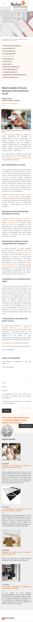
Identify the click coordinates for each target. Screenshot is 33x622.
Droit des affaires (8, 51)
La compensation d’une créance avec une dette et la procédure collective (16, 509)
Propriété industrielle (9, 72)
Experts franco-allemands (10, 67)
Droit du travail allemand (9, 103)
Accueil (3, 39)
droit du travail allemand (23, 252)
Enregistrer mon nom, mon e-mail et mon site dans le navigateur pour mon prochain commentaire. (16, 396)
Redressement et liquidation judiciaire (13, 74)
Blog (7, 39)
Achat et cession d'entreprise (11, 45)
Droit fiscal (6, 61)
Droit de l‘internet (8, 48)
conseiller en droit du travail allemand (17, 158)
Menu (4, 3)
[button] (3, 619)
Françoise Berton (7, 343)
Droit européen (7, 59)
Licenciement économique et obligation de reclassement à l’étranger (16, 587)
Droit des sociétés (8, 53)
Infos (29, 3)
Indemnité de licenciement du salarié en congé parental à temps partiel (16, 466)
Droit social (6, 64)
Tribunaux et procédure (9, 77)
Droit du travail (12, 39)
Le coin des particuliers (9, 69)
